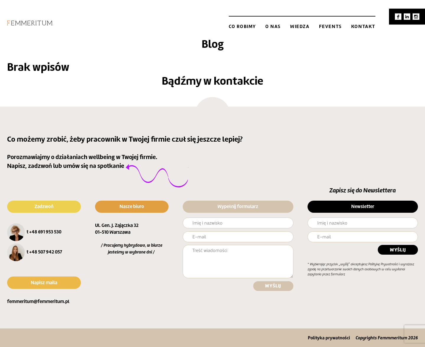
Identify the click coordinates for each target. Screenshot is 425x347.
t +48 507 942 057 (44, 252)
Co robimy (242, 26)
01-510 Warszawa (112, 232)
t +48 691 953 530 (44, 232)
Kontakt (363, 26)
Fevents (330, 26)
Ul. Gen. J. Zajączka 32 (116, 225)
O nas (273, 26)
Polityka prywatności (329, 338)
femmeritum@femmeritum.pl (38, 301)
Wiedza (300, 26)
